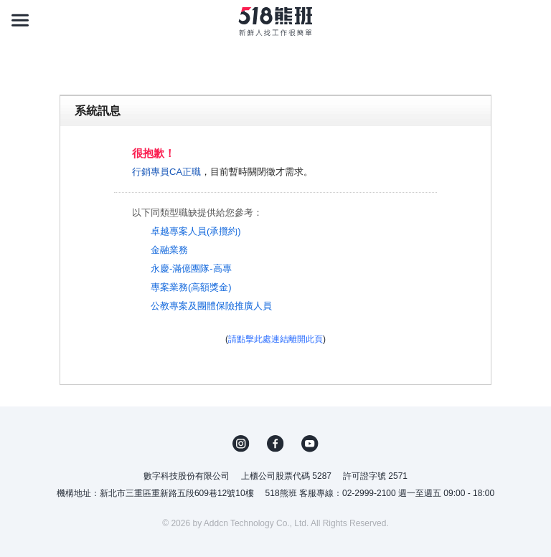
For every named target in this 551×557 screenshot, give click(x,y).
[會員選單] (531, 20)
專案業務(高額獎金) (191, 287)
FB (275, 443)
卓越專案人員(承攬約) (196, 231)
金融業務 (169, 249)
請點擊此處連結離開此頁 (275, 339)
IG (241, 443)
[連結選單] (20, 20)
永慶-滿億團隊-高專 (191, 268)
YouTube (310, 443)
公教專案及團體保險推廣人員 (211, 305)
